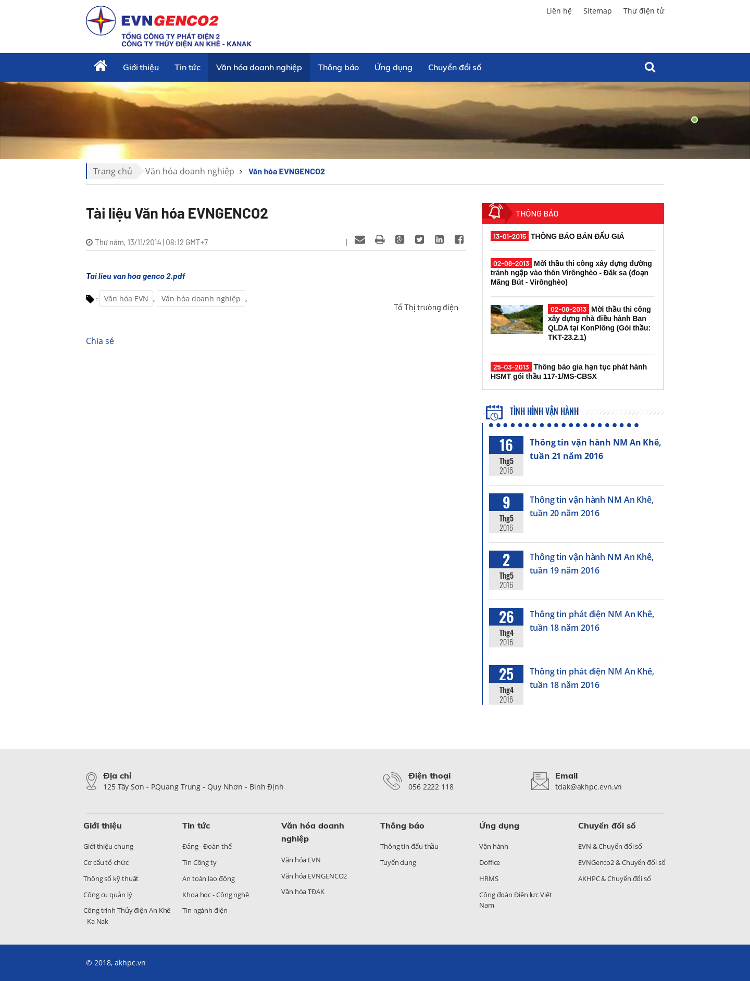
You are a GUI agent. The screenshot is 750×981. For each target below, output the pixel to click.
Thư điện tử (643, 11)
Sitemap (597, 11)
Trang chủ (112, 171)
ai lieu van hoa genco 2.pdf (137, 276)
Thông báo (338, 67)
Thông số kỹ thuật (111, 878)
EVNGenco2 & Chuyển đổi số (622, 862)
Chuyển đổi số (455, 67)
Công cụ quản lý (107, 894)
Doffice (489, 862)
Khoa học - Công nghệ (215, 894)
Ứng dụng (393, 67)
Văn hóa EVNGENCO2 (286, 171)
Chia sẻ (100, 341)
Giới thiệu (141, 67)
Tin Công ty (199, 862)
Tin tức (187, 67)
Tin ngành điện (205, 910)
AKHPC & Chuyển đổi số (614, 878)
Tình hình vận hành (532, 411)
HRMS (488, 878)
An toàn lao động (208, 878)
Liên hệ (559, 11)
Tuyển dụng (398, 862)
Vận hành (493, 846)
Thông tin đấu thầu (409, 846)
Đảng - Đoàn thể (207, 846)
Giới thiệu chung (108, 846)
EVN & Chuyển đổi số (610, 846)
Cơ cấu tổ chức (106, 862)
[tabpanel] (375, 120)
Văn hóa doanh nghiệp (259, 67)
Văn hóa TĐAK (302, 891)
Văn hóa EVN (126, 298)
